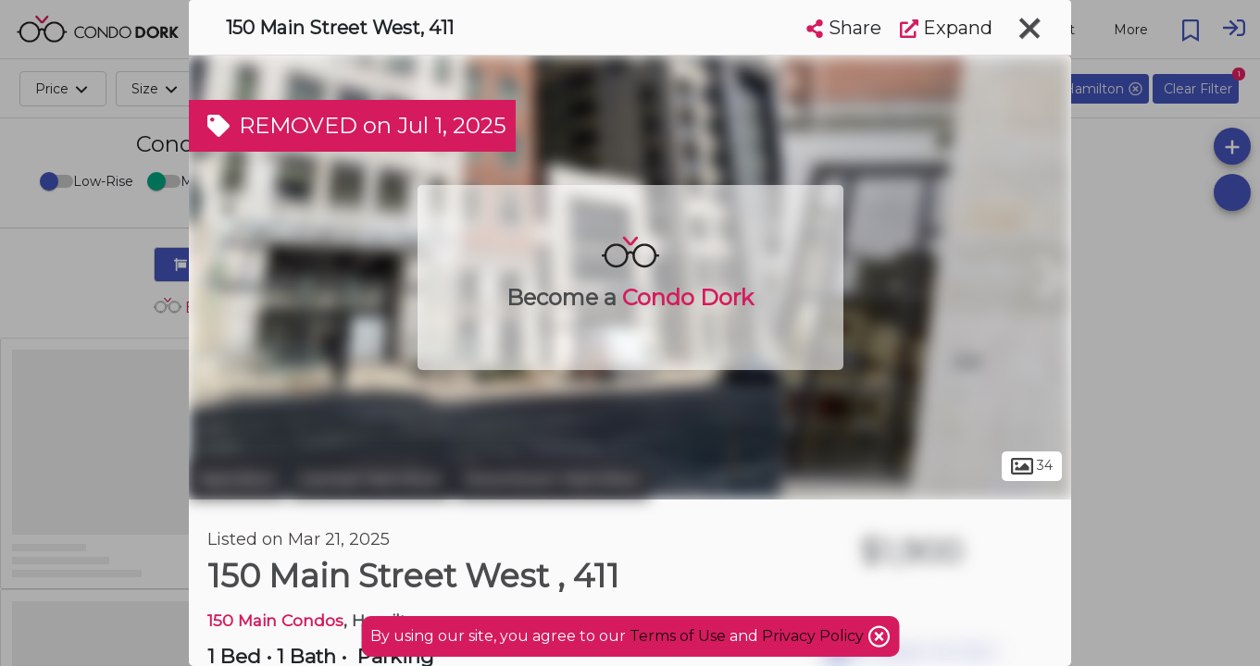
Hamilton (237, 479)
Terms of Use (678, 636)
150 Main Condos (275, 620)
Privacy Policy (814, 636)
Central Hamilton (370, 479)
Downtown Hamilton (552, 479)
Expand (946, 28)
